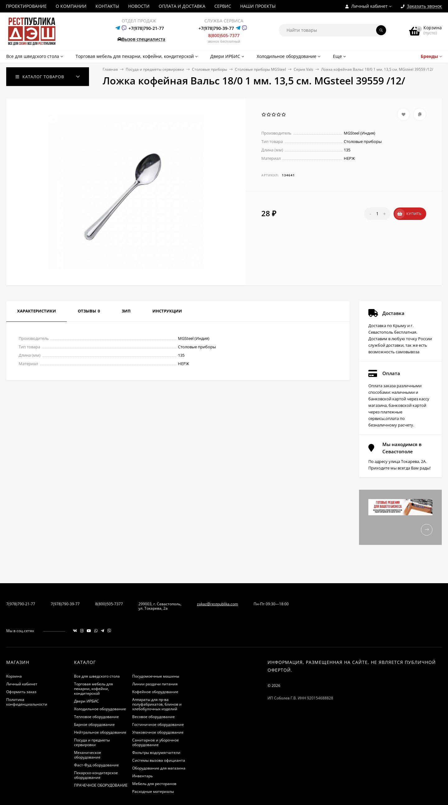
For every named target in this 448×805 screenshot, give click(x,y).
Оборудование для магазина (158, 768)
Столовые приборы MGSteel (260, 69)
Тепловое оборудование (96, 716)
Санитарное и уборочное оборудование (155, 742)
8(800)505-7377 (224, 35)
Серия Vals (303, 69)
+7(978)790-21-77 (146, 28)
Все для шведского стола (97, 676)
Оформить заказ (21, 691)
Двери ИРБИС (86, 701)
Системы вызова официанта (158, 760)
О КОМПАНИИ (71, 6)
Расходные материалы (153, 791)
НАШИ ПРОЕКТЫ (258, 6)
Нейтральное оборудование (100, 732)
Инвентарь (142, 776)
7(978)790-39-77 (65, 604)
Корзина (14, 676)
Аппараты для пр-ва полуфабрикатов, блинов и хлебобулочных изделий (157, 704)
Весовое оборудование (153, 716)
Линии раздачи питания (155, 684)
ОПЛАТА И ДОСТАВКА (182, 6)
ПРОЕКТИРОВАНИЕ (26, 6)
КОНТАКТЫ (107, 6)
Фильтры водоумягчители (156, 752)
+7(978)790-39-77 (216, 28)
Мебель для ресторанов (154, 783)
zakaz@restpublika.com (217, 604)
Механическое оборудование (87, 755)
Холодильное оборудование (100, 709)
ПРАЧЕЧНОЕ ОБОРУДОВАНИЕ (101, 785)
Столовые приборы (209, 69)
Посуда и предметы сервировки (155, 69)
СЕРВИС (222, 6)
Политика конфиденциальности (26, 702)
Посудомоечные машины (155, 676)
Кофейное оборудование (155, 691)
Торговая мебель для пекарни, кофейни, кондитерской (93, 688)
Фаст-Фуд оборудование (96, 765)
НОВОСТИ (139, 6)
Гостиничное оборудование (158, 724)
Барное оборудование (94, 724)
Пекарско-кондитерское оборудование (96, 775)
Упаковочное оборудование (158, 732)
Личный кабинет (21, 684)
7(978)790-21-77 (20, 604)
